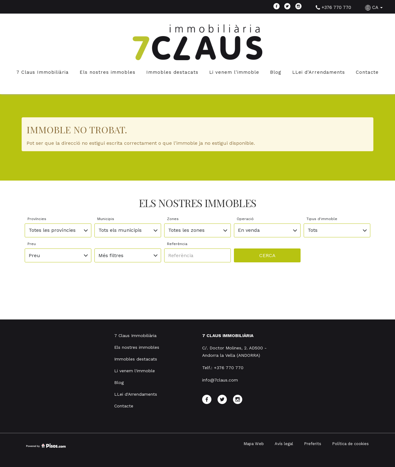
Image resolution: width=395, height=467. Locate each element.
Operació (245, 219)
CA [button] (374, 7)
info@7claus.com (220, 379)
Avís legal (284, 443)
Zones (173, 219)
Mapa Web (253, 443)
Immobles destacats (172, 72)
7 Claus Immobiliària (42, 72)
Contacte (367, 72)
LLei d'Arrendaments (318, 72)
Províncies (36, 219)
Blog (275, 72)
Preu (31, 244)
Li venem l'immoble (234, 72)
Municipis (105, 219)
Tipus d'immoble (321, 219)
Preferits (312, 443)
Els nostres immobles (107, 72)
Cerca (267, 255)
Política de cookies (350, 443)
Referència (177, 244)
